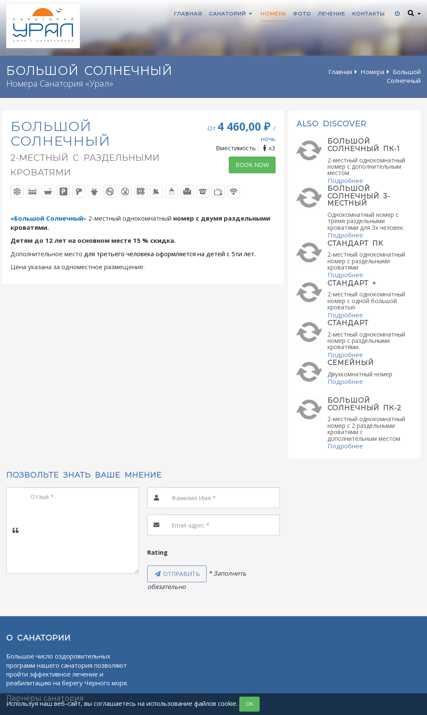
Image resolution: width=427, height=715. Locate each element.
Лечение (331, 13)
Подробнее (345, 180)
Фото (302, 13)
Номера (273, 13)
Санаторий (231, 13)
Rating (157, 552)
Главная (188, 13)
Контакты (368, 13)
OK (249, 703)
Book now (252, 165)
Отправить (177, 574)
